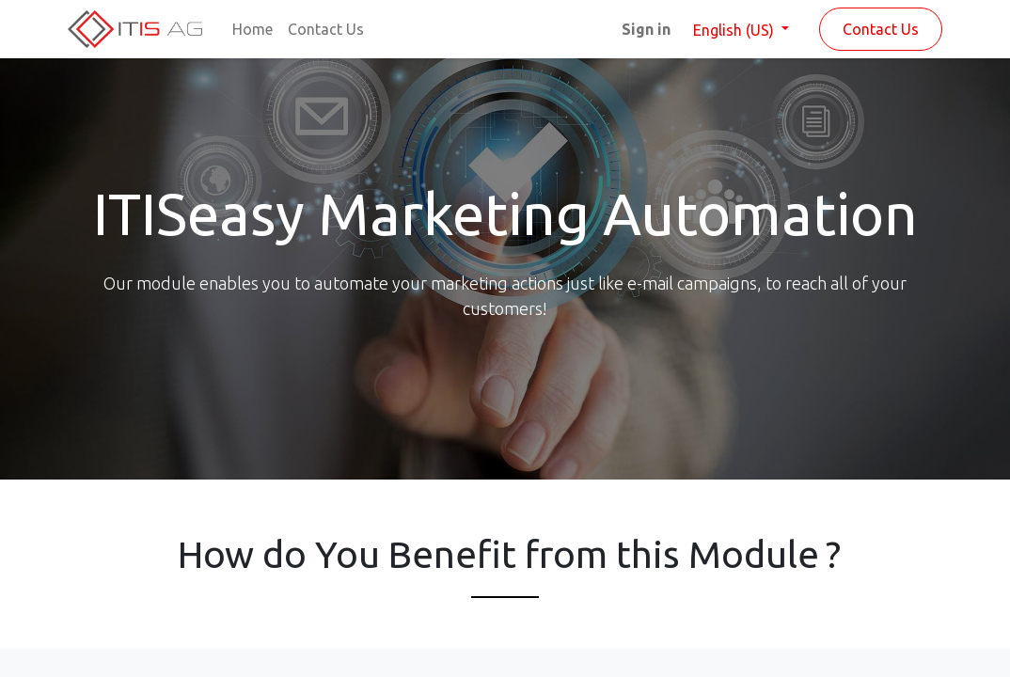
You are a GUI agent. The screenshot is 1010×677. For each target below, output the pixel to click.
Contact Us (881, 29)
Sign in (646, 29)
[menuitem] (252, 29)
